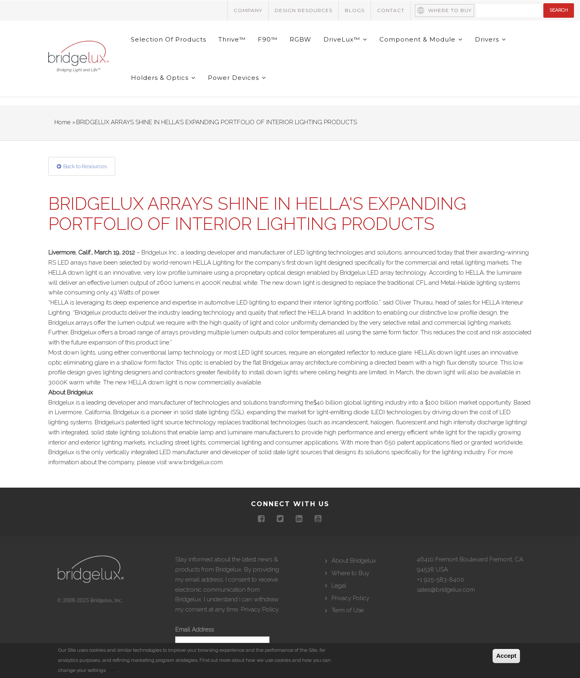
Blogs (355, 10)
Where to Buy (450, 10)
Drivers (490, 39)
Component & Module (421, 39)
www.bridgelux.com (195, 462)
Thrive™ (232, 39)
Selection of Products (168, 39)
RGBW (300, 39)
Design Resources (303, 10)
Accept (506, 655)
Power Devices (237, 77)
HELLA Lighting (213, 262)
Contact (390, 10)
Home (62, 122)
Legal (338, 585)
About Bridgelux (353, 560)
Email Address (194, 629)
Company (248, 10)
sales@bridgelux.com (446, 589)
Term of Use (347, 610)
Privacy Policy (259, 609)
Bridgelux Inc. (159, 252)
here (112, 670)
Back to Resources (85, 166)
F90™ (268, 39)
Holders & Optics (163, 77)
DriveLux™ (345, 39)
